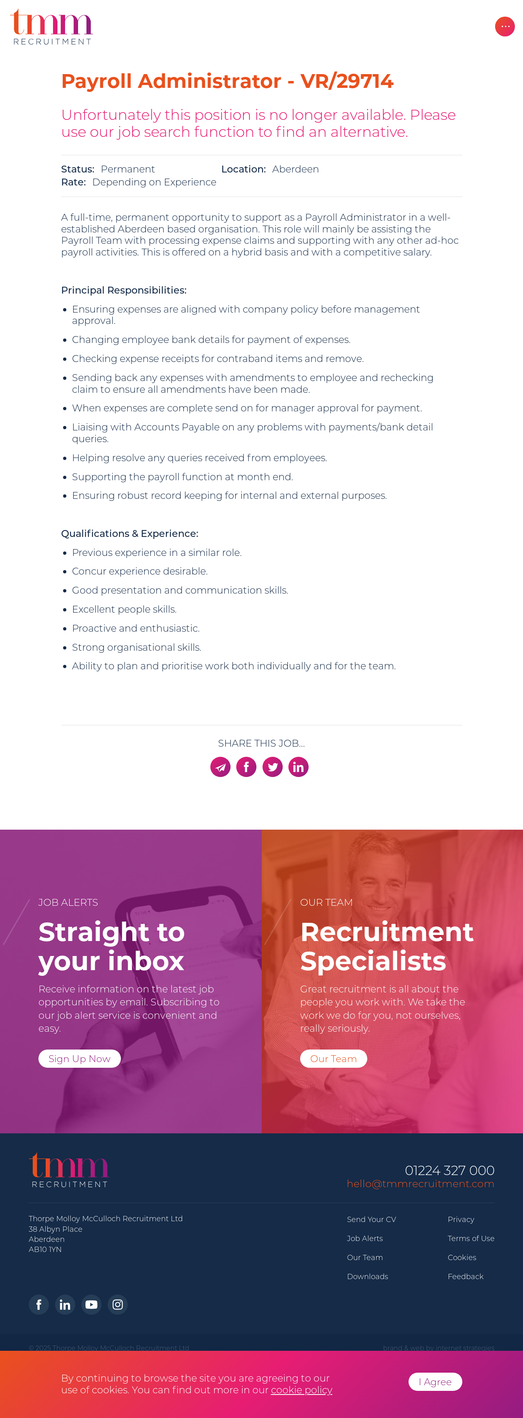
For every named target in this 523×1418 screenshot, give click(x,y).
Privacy (461, 1219)
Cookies (462, 1257)
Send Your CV (371, 1219)
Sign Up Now (79, 1059)
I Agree (435, 1382)
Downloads (367, 1276)
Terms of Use (471, 1238)
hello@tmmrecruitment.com (421, 1183)
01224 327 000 (450, 1171)
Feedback (466, 1276)
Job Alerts (365, 1238)
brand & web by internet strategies (439, 1348)
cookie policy (301, 1390)
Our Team (333, 1059)
